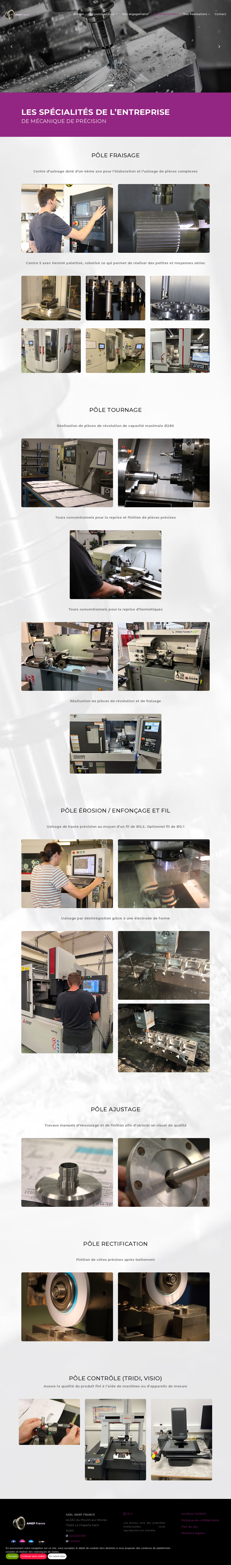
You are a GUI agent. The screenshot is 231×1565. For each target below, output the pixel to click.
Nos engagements (135, 12)
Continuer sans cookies (33, 1556)
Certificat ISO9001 (193, 1513)
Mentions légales (193, 1533)
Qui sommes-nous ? (103, 12)
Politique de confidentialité (200, 1520)
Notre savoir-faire (166, 12)
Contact (220, 12)
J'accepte (12, 1556)
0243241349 (77, 1535)
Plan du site (189, 1526)
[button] (11, 46)
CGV (127, 1513)
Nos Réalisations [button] (196, 12)
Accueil (79, 12)
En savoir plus (57, 1556)
